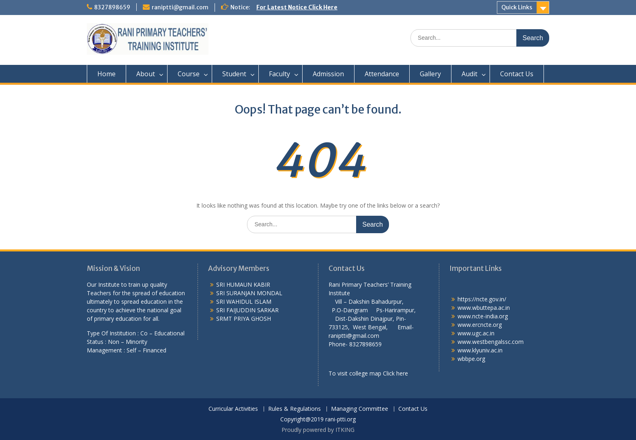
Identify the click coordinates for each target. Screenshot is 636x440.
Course (189, 73)
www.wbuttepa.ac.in (484, 307)
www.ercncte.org (480, 324)
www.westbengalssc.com (491, 342)
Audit (469, 73)
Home (106, 73)
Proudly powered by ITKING (318, 430)
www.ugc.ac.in (476, 333)
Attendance (382, 73)
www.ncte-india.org (483, 316)
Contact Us (516, 73)
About (145, 73)
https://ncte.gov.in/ (482, 299)
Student (234, 73)
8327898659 (112, 7)
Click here (395, 373)
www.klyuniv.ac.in (480, 350)
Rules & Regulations (294, 409)
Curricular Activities (233, 409)
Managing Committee (359, 409)
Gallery (430, 73)
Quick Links (516, 7)
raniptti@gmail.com (180, 7)
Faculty (279, 73)
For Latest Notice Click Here (296, 7)
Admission (328, 73)
